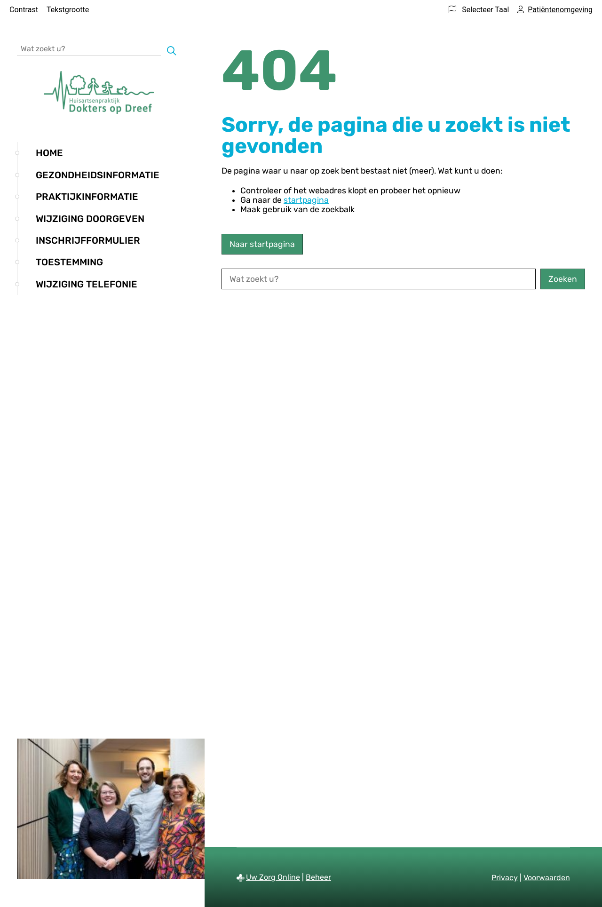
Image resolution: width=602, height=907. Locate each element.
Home (49, 153)
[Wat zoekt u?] (89, 48)
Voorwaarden (546, 877)
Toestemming (69, 262)
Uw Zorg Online (273, 877)
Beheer (318, 877)
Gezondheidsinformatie (97, 175)
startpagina (306, 200)
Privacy (504, 877)
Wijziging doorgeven (90, 218)
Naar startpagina (262, 244)
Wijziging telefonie (86, 284)
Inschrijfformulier (88, 240)
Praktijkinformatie (87, 196)
